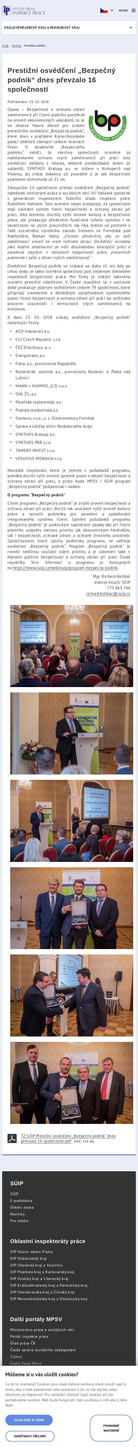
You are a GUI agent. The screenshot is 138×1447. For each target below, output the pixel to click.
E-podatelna (21, 1200)
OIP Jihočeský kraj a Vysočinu (36, 1265)
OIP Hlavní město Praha (31, 1251)
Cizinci (16, 1356)
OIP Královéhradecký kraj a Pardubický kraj (48, 1285)
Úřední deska (22, 1207)
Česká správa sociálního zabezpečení (43, 1349)
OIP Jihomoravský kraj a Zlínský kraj (42, 1292)
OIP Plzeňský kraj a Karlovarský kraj (42, 1271)
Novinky (17, 1214)
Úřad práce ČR (23, 1343)
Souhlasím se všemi (29, 1420)
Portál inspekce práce (29, 1336)
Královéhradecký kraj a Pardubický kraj (42, 27)
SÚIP (14, 1193)
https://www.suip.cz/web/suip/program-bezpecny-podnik (65, 567)
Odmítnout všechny (30, 1436)
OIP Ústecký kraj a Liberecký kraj (39, 1278)
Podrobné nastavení (111, 1428)
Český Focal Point (25, 1363)
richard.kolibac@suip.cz (108, 593)
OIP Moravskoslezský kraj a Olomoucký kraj (49, 1298)
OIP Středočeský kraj (28, 1258)
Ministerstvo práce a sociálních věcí (42, 1329)
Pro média (19, 1220)
